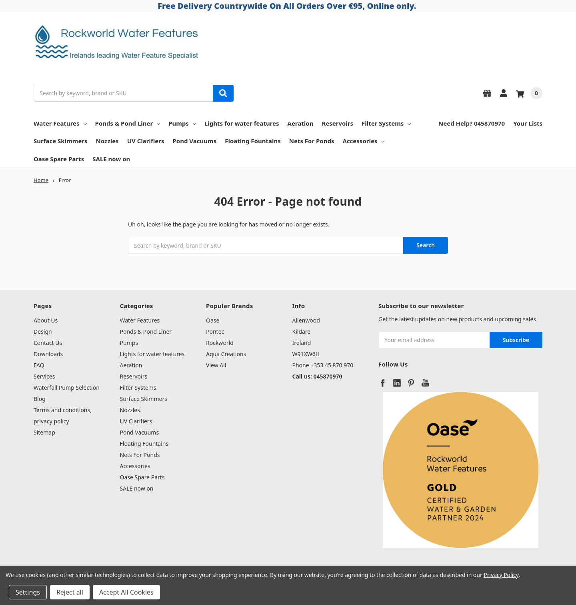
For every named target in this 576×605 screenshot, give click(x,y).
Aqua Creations (226, 354)
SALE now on (111, 159)
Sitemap (44, 432)
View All (216, 365)
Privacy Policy (501, 575)
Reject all (69, 592)
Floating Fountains (253, 141)
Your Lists (527, 123)
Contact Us (48, 343)
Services (44, 376)
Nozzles (107, 141)
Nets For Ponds (311, 141)
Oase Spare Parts (59, 159)
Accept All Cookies (126, 592)
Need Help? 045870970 (471, 123)
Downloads (48, 354)
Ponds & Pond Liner (127, 123)
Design (43, 331)
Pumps (182, 123)
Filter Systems (386, 123)
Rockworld (220, 343)
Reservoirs (337, 123)
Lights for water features (241, 123)
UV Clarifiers (145, 141)
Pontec (215, 331)
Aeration (301, 123)
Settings (28, 592)
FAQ (39, 365)
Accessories (364, 141)
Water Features (60, 123)
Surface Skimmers (61, 141)
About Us (46, 320)
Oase (212, 320)
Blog (40, 399)
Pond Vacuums (195, 141)
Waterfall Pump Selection (67, 387)
